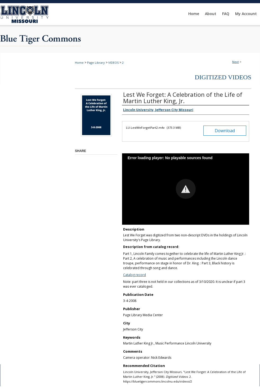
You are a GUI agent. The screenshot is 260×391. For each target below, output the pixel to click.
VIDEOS (113, 63)
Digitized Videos (223, 77)
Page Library (96, 63)
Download (225, 131)
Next (235, 62)
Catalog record (134, 275)
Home (79, 63)
